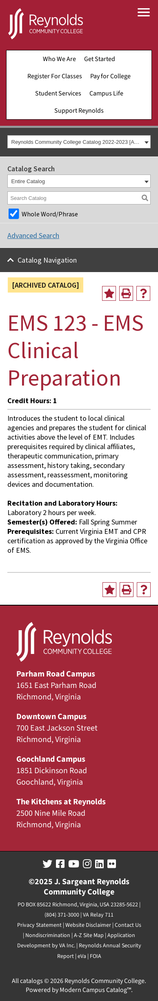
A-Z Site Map (89, 935)
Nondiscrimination (47, 935)
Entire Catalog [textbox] (28, 181)
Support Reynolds (79, 110)
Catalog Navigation (47, 260)
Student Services (58, 93)
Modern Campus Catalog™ (95, 989)
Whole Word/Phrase (50, 214)
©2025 (41, 882)
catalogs (31, 980)
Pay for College (110, 76)
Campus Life (106, 93)
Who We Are (59, 59)
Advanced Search (33, 235)
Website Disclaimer (88, 925)
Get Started (99, 59)
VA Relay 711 (98, 915)
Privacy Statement (39, 925)
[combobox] (79, 141)
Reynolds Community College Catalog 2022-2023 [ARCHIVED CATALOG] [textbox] (76, 142)
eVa (82, 956)
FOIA (95, 956)
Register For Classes (54, 76)
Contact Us (128, 925)
